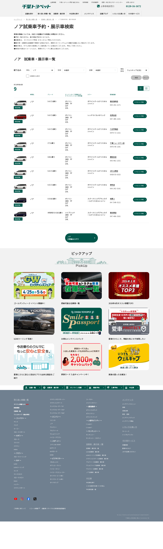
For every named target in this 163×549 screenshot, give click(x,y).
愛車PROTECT (126, 448)
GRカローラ (53, 451)
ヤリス (16, 422)
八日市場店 (114, 129)
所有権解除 (94, 2)
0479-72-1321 (115, 133)
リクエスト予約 (140, 102)
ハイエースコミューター (57, 472)
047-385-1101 (115, 119)
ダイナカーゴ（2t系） (57, 479)
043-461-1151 (115, 160)
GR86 (51, 455)
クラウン (16, 446)
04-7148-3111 (115, 202)
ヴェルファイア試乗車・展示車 (96, 465)
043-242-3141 (115, 188)
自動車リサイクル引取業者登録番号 (54, 508)
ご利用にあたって (20, 508)
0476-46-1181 (115, 147)
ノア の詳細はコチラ (73, 238)
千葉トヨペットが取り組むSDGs (69, 2)
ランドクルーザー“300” (57, 413)
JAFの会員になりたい (129, 452)
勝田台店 (113, 157)
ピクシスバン (90, 414)
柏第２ (112, 199)
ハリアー (16, 484)
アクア (16, 425)
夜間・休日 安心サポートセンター (112, 2)
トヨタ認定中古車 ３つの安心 (95, 486)
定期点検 (125, 411)
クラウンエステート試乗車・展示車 (97, 459)
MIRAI (15, 450)
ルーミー (16, 429)
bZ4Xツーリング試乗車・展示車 (96, 455)
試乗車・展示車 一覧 (92, 448)
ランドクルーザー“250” (57, 410)
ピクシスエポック (91, 410)
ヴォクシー (53, 427)
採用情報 (85, 2)
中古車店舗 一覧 (91, 489)
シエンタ (52, 420)
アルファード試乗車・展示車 (95, 462)
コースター (89, 399)
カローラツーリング (20, 457)
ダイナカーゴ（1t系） (57, 476)
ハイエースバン (55, 469)
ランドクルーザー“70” (57, 406)
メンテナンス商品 (127, 421)
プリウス (16, 443)
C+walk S (89, 424)
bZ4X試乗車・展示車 (92, 452)
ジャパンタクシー (91, 403)
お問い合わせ (130, 2)
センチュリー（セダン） (93, 438)
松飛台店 (113, 115)
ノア (51, 424)
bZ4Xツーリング (19, 467)
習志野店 (113, 213)
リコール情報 (33, 508)
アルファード (54, 431)
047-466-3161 (115, 216)
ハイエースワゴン (55, 437)
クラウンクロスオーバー (57, 399)
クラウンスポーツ (19, 488)
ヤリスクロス (18, 474)
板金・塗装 (125, 414)
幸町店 (112, 185)
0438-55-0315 (115, 174)
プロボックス (54, 462)
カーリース (125, 431)
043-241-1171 (115, 105)
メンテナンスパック (128, 418)
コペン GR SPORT (55, 445)
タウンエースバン (55, 465)
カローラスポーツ (19, 432)
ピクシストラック (91, 417)
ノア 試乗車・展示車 (92, 472)
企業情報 (53, 2)
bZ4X (15, 464)
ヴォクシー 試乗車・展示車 (94, 469)
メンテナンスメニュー (129, 404)
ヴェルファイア (55, 434)
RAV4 (15, 481)
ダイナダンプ (54, 483)
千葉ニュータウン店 (117, 143)
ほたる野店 (114, 171)
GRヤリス (53, 448)
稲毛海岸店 (114, 101)
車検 (123, 407)
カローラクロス (18, 478)
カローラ (17, 439)
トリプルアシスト (127, 435)
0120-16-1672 (133, 6)
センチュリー (91, 435)
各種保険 (125, 445)
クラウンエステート (56, 403)
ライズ (16, 471)
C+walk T (89, 427)
